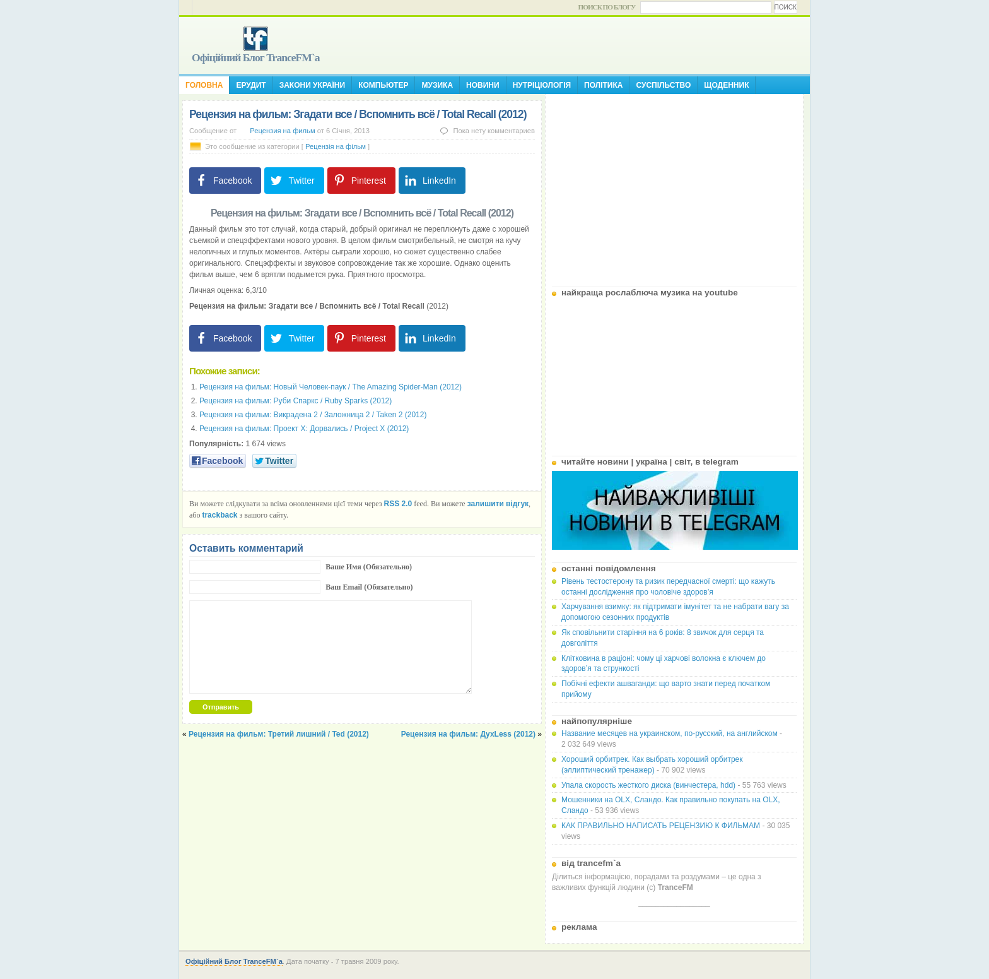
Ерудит (251, 85)
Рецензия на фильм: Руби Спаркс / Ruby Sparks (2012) (295, 400)
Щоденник (726, 85)
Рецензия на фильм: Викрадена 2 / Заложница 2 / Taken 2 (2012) (312, 414)
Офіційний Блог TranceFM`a (256, 57)
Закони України (312, 85)
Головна (204, 85)
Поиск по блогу (607, 7)
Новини (483, 85)
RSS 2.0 (398, 503)
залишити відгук (498, 503)
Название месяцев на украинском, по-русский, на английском (669, 733)
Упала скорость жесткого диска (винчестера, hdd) (648, 785)
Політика (603, 85)
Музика (437, 85)
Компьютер (383, 85)
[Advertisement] (674, 185)
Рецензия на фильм (282, 130)
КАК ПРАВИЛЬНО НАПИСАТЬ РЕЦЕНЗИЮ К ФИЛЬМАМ (660, 825)
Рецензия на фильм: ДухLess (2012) (468, 734)
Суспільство (663, 85)
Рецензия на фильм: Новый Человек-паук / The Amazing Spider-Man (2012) (330, 387)
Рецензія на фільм (335, 146)
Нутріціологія (542, 85)
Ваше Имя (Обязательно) (368, 566)
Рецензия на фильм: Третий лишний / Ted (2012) (279, 734)
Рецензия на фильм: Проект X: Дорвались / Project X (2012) (304, 428)
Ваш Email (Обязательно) (369, 587)
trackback (219, 515)
